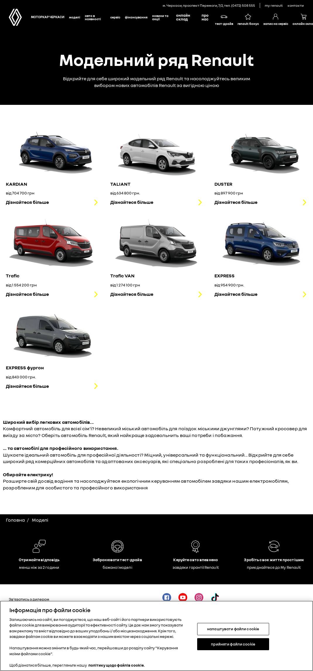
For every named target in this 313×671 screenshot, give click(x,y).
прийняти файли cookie (233, 645)
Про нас (205, 17)
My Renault (274, 5)
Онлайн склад (183, 17)
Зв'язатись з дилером (29, 599)
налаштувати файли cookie (233, 631)
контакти (296, 5)
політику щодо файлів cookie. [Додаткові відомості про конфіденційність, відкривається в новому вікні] (116, 667)
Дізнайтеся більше (27, 202)
